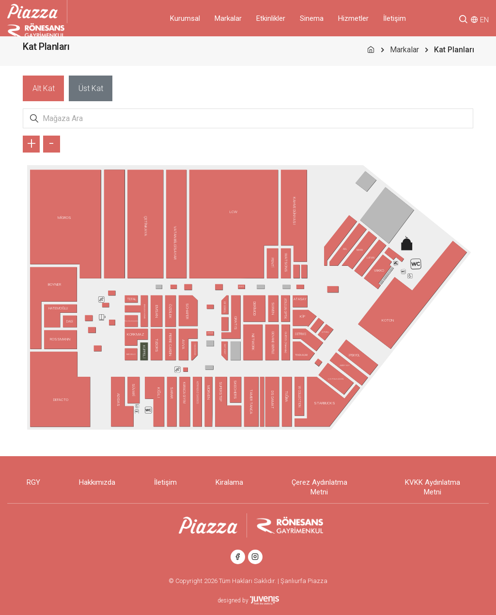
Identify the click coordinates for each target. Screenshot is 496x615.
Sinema (312, 18)
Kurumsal (185, 18)
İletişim (394, 18)
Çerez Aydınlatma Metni (319, 487)
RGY (33, 482)
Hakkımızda (97, 482)
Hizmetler (353, 18)
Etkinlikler (270, 18)
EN (484, 19)
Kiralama (229, 482)
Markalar (228, 18)
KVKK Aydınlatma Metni (432, 487)
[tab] (43, 88)
